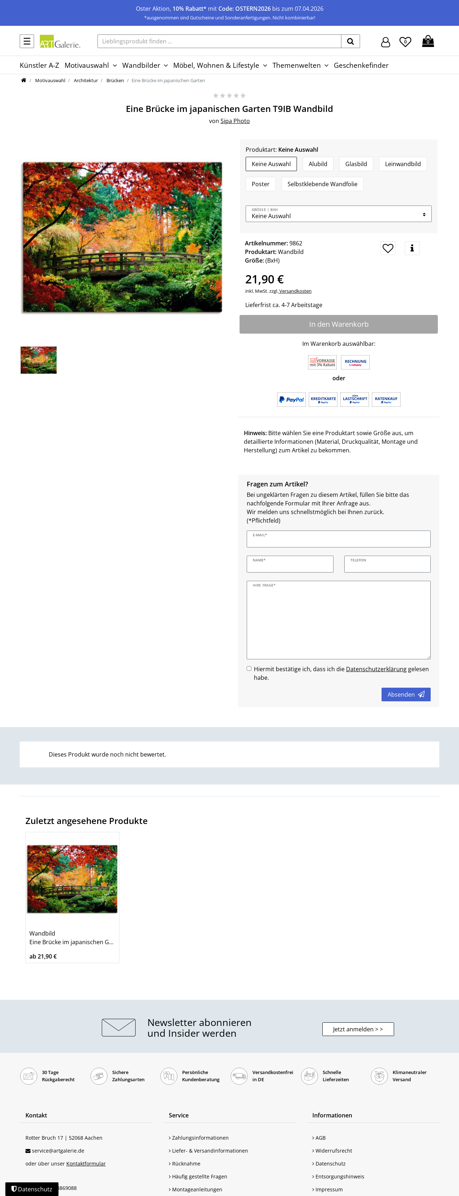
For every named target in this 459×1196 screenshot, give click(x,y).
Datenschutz (329, 1163)
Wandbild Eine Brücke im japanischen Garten (72, 937)
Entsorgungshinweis (338, 1176)
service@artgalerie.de (58, 1150)
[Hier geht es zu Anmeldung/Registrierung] (385, 41)
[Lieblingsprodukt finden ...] (219, 41)
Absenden (406, 694)
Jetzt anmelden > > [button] (358, 1029)
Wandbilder (141, 65)
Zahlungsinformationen (199, 1137)
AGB (319, 1137)
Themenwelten (297, 65)
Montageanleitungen (195, 1189)
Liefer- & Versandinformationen (208, 1150)
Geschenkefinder (361, 65)
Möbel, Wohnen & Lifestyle (216, 65)
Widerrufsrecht (332, 1150)
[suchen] (350, 41)
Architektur (85, 80)
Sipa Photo (235, 121)
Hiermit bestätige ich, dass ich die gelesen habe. (341, 673)
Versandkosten (295, 291)
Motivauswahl (87, 65)
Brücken (114, 80)
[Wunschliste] (405, 40)
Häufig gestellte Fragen (198, 1176)
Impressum (327, 1189)
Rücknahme (184, 1163)
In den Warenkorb (339, 324)
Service (179, 1115)
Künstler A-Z (39, 65)
